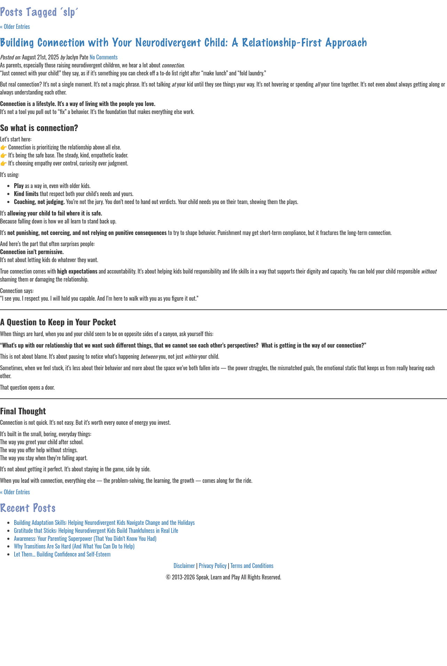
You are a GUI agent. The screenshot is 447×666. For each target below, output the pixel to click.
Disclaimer (184, 565)
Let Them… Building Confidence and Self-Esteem (62, 554)
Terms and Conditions (251, 565)
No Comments (104, 57)
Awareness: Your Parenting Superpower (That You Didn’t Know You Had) (85, 538)
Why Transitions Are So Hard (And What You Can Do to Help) (74, 546)
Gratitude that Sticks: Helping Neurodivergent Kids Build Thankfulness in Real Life (96, 530)
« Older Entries (15, 26)
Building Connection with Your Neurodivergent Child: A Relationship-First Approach (183, 42)
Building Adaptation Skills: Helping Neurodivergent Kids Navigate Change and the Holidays (104, 522)
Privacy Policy (212, 565)
